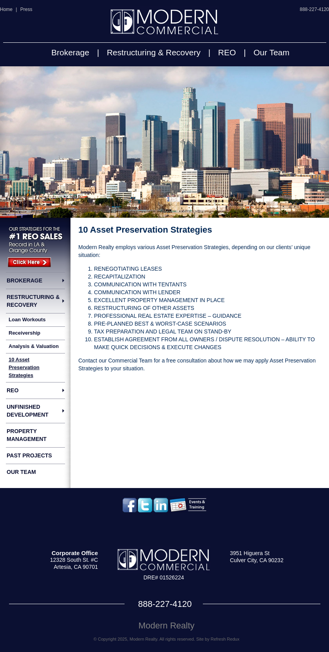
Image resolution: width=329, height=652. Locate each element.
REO (227, 52)
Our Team (271, 52)
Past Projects (29, 455)
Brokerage (70, 52)
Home (6, 9)
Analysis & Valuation (34, 346)
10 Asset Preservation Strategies (24, 367)
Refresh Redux (225, 639)
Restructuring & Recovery (154, 52)
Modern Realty (166, 625)
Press (26, 9)
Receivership (24, 333)
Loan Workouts (27, 319)
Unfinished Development (28, 411)
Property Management (27, 435)
